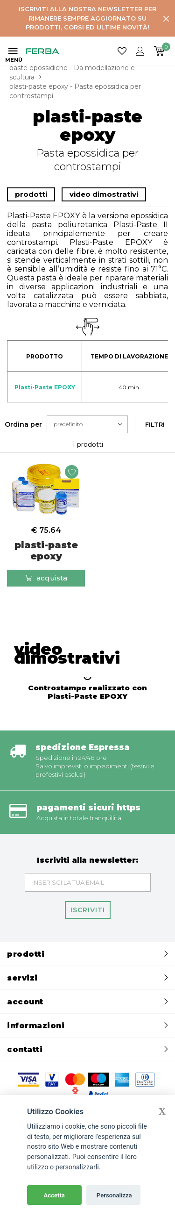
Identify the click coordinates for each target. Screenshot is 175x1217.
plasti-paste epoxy (46, 550)
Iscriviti (87, 910)
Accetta (54, 1195)
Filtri (155, 424)
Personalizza (114, 1195)
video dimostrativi (104, 194)
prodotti (31, 194)
